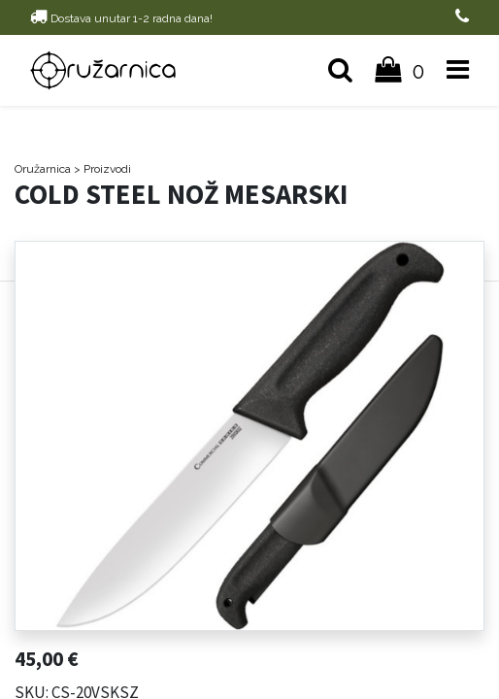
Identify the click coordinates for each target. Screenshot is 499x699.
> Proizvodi (102, 169)
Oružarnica (43, 169)
